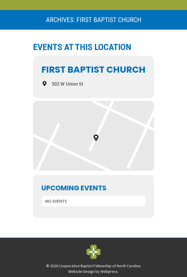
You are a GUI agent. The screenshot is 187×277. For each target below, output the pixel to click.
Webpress (109, 271)
